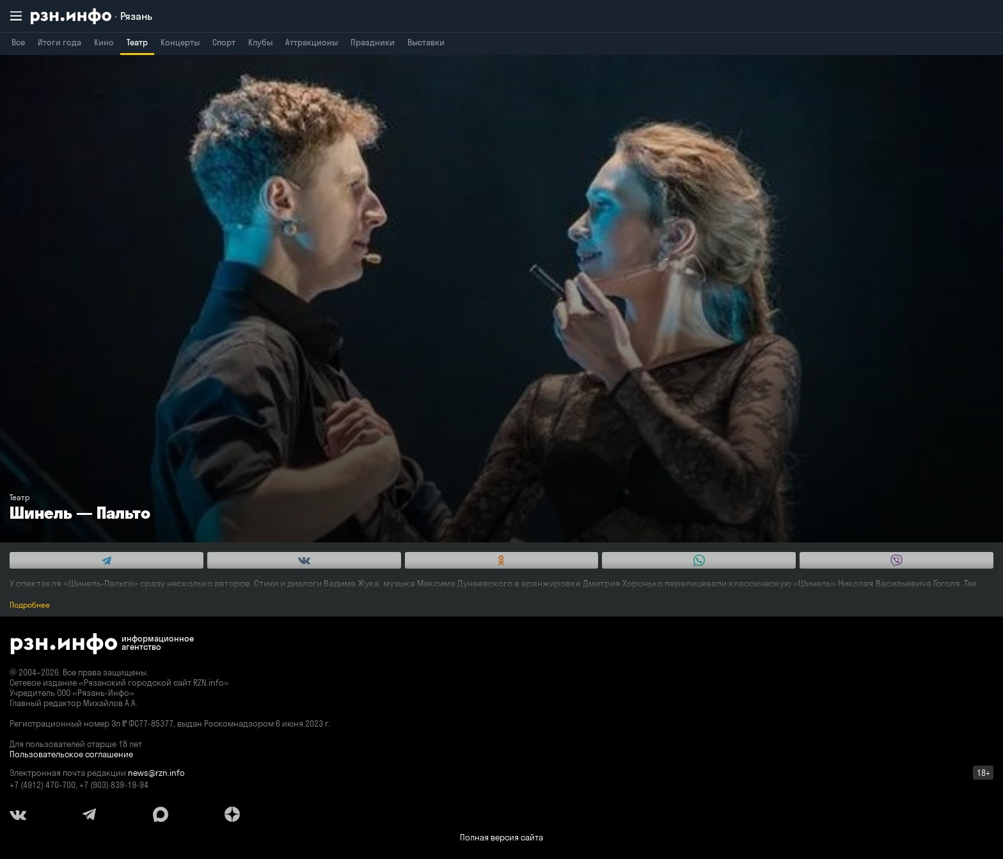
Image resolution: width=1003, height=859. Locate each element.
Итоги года (59, 42)
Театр (137, 42)
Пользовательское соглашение (71, 754)
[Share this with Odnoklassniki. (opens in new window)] (502, 560)
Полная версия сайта (501, 837)
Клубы (260, 42)
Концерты (180, 42)
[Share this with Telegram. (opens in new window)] (106, 560)
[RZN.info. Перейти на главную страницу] (91, 16)
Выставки (426, 42)
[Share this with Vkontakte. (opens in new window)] (304, 560)
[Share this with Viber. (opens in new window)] (896, 560)
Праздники (373, 42)
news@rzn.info (156, 773)
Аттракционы (311, 42)
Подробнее (30, 605)
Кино (104, 42)
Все (18, 42)
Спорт (223, 42)
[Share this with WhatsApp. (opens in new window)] (699, 560)
